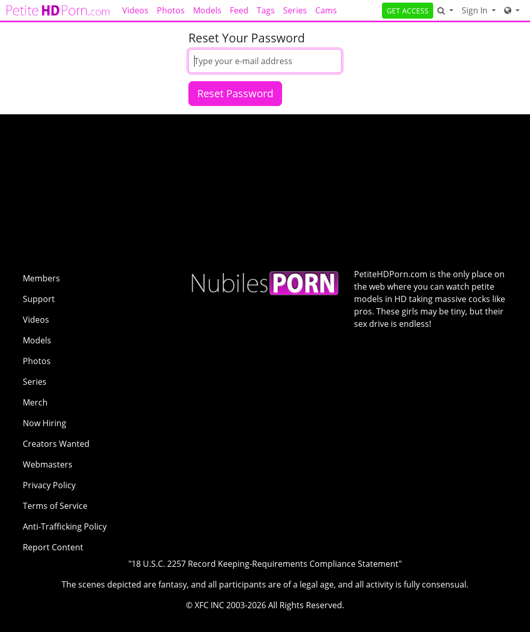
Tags (266, 10)
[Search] (445, 10)
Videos (135, 10)
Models (207, 10)
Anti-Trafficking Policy (65, 526)
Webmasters (47, 464)
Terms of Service (55, 505)
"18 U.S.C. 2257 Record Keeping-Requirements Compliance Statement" (265, 563)
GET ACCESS (408, 11)
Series (295, 10)
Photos (171, 10)
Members (41, 278)
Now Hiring (44, 423)
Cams (326, 10)
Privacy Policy (49, 485)
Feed (239, 10)
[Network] (512, 10)
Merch (35, 402)
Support (39, 299)
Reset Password (235, 93)
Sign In (476, 10)
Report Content (53, 547)
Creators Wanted (56, 443)
